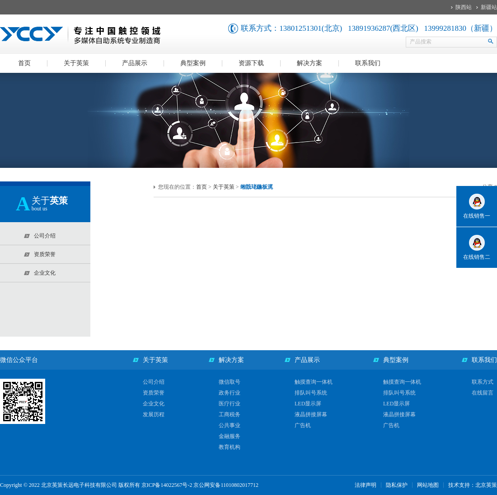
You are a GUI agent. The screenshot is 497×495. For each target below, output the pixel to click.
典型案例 (193, 63)
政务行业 (229, 393)
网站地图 (428, 485)
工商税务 (229, 414)
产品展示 (134, 63)
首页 (24, 63)
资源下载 (251, 63)
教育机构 (229, 447)
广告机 (303, 425)
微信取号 (229, 382)
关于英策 (76, 63)
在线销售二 (476, 257)
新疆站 (489, 7)
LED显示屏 (308, 403)
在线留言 (482, 393)
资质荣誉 (153, 393)
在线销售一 (476, 216)
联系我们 (367, 63)
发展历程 (153, 414)
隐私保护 (397, 485)
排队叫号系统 (311, 393)
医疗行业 (229, 403)
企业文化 (153, 403)
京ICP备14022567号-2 (166, 485)
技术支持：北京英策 (472, 485)
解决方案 (309, 63)
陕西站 (463, 7)
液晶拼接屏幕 (311, 414)
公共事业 (229, 425)
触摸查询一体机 (314, 382)
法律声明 (365, 485)
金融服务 (229, 436)
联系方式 (482, 382)
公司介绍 (153, 382)
